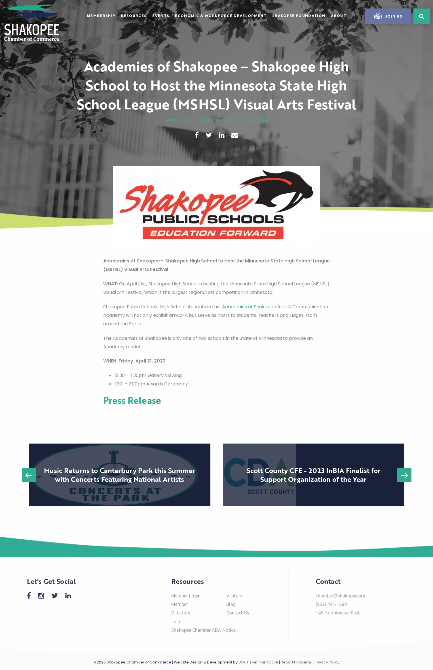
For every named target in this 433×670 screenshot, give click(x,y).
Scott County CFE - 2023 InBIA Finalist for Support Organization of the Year (314, 474)
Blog (231, 604)
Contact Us (237, 612)
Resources (134, 16)
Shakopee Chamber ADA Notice (203, 630)
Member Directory (180, 608)
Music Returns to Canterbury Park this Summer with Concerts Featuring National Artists (119, 474)
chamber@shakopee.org (340, 595)
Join (175, 621)
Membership (101, 16)
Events (160, 16)
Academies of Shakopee (248, 307)
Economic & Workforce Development (221, 16)
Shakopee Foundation (298, 16)
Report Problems (296, 662)
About (338, 16)
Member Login (185, 595)
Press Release (132, 400)
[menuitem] (101, 14)
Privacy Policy (326, 662)
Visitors (234, 595)
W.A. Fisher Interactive (258, 662)
